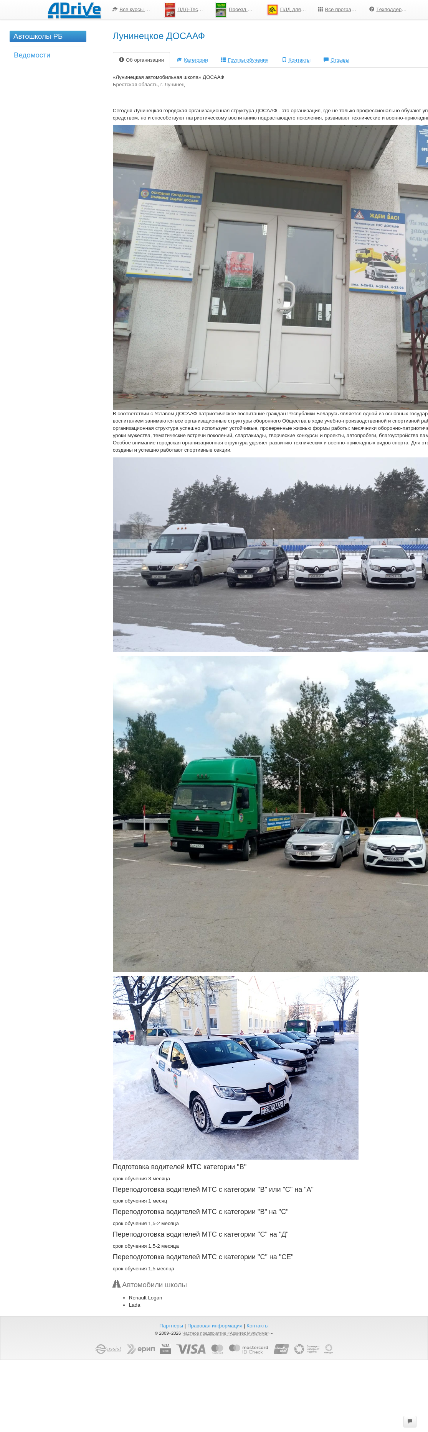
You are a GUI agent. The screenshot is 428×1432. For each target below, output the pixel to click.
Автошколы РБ (38, 36)
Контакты (296, 60)
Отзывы (336, 60)
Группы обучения (245, 60)
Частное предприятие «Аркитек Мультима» (227, 1333)
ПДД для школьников (289, 9)
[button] (409, 1421)
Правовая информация (214, 1326)
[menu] (261, 9)
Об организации (141, 60)
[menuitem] (132, 9)
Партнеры (171, 1326)
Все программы (340, 9)
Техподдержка (389, 9)
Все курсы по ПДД (135, 9)
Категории (192, 60)
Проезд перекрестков (238, 10)
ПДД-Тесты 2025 (187, 10)
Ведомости (32, 55)
